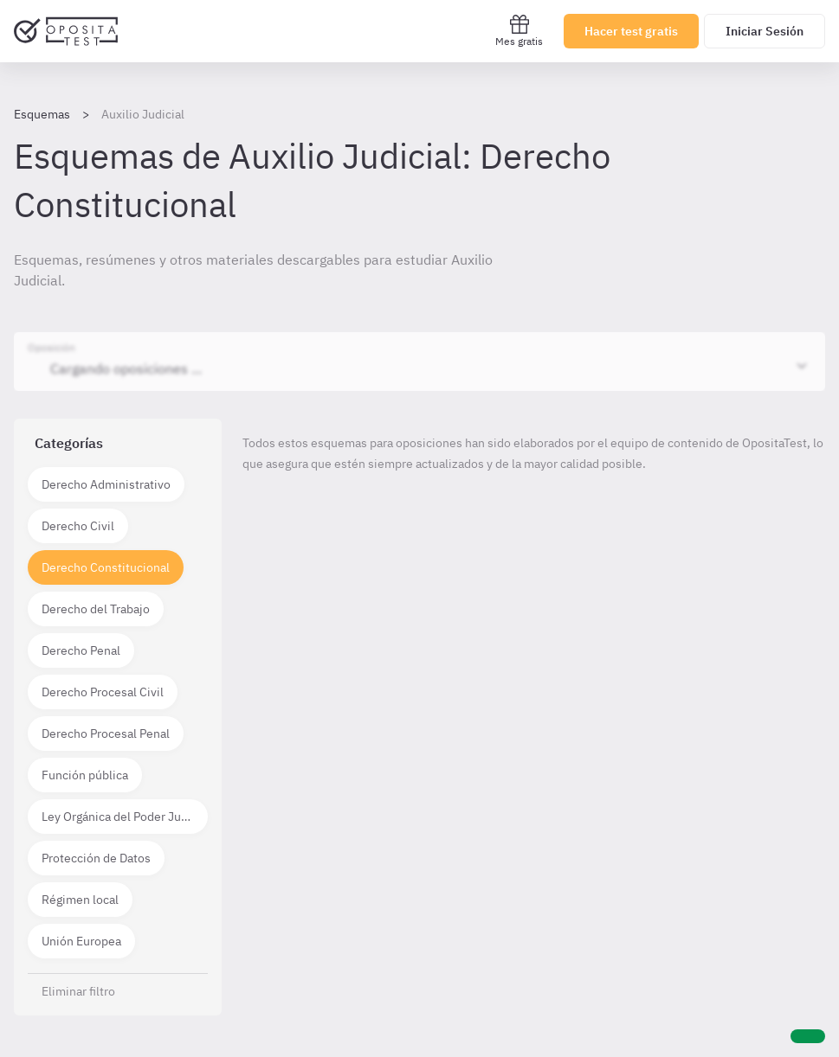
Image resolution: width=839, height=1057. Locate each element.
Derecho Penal (81, 650)
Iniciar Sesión (765, 31)
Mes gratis (519, 31)
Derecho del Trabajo (96, 609)
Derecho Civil (78, 526)
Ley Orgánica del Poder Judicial (125, 816)
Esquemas (42, 114)
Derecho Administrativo (106, 484)
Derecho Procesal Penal (106, 733)
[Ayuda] (808, 1036)
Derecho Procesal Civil (103, 692)
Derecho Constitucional (106, 567)
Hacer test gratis (631, 31)
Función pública (85, 775)
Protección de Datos (96, 858)
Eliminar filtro (78, 991)
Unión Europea (81, 941)
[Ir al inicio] (66, 31)
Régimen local (80, 899)
